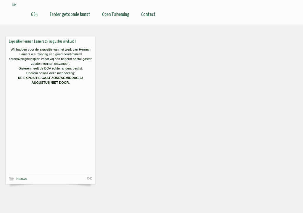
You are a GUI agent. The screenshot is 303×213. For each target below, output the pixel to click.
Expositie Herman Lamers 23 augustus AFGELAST (42, 41)
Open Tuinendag (115, 14)
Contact (148, 14)
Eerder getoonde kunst (70, 14)
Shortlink (89, 178)
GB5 (34, 14)
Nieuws (21, 178)
